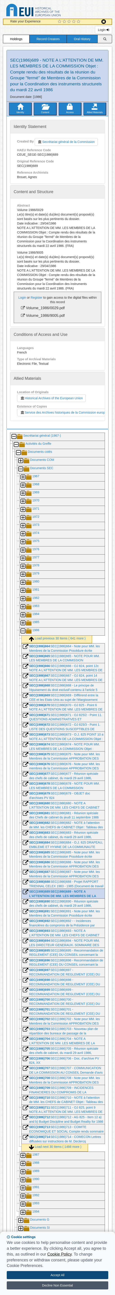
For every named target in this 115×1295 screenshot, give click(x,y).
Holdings (16, 39)
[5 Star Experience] (79, 21)
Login (103, 30)
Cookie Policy (59, 1254)
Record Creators (48, 39)
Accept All (57, 1275)
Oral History (82, 39)
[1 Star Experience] (60, 21)
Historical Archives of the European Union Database (46, 11)
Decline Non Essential (57, 1285)
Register (36, 297)
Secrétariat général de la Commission (66, 142)
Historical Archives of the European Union (51, 398)
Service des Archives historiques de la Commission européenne (66, 412)
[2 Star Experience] (65, 21)
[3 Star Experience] (69, 21)
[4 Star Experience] (74, 21)
